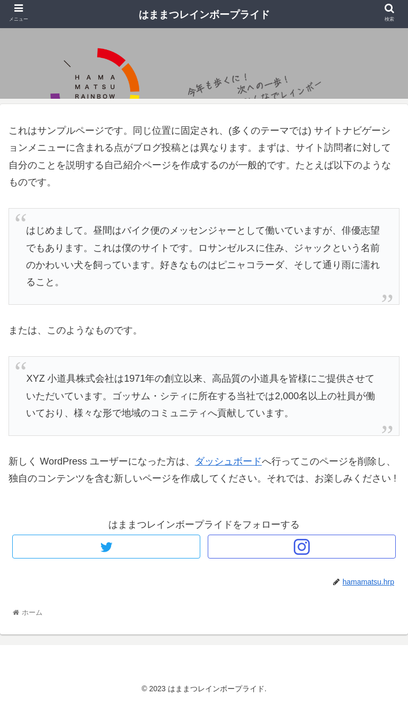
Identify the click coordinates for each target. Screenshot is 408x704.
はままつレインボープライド (204, 14)
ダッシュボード (228, 461)
